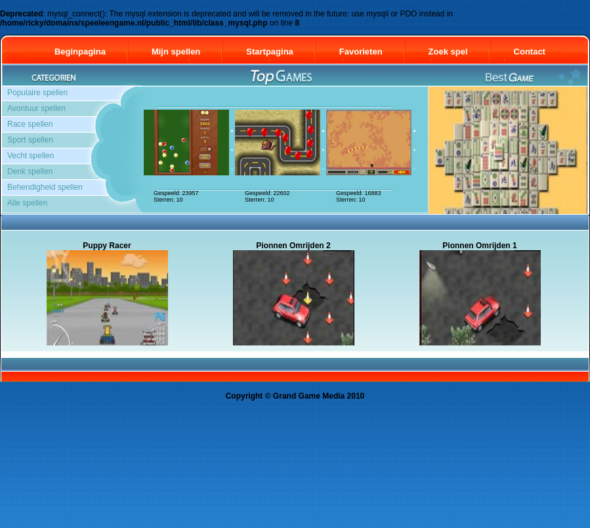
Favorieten (361, 51)
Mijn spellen (176, 51)
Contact (535, 51)
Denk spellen (30, 171)
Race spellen (30, 124)
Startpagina (269, 51)
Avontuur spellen (36, 108)
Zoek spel (448, 51)
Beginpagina (80, 51)
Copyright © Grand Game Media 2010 (295, 396)
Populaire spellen (37, 92)
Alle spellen (27, 203)
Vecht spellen (30, 155)
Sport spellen (30, 139)
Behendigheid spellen (45, 187)
